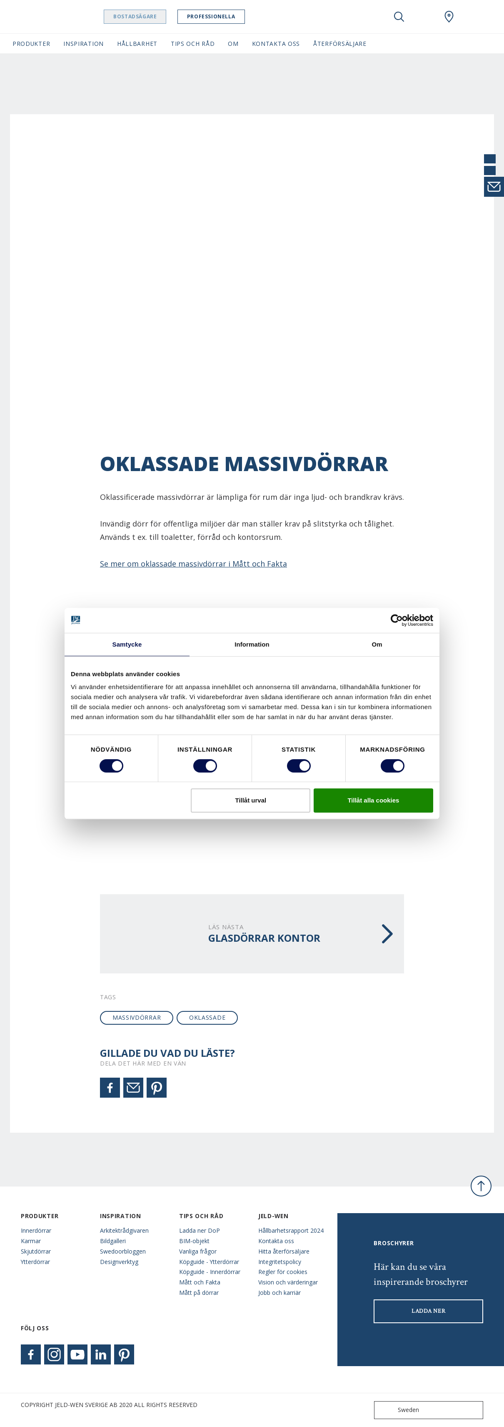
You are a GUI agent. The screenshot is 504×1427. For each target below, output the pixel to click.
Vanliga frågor (198, 1251)
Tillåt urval (250, 800)
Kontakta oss (276, 1241)
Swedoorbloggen (123, 1251)
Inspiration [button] (83, 44)
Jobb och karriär (279, 1293)
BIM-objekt (194, 1241)
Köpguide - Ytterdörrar (209, 1262)
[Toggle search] (399, 16)
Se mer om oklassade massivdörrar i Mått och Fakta (193, 564)
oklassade (207, 1017)
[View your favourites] (424, 16)
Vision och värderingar (288, 1282)
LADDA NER (428, 1311)
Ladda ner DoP (199, 1230)
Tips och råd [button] (193, 44)
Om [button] (233, 44)
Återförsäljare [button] (340, 44)
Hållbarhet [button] (137, 44)
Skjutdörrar (36, 1251)
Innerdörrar (36, 1230)
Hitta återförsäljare (283, 1251)
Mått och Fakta (199, 1282)
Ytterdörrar (35, 1262)
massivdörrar (136, 1017)
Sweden (398, 1410)
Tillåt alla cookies (373, 800)
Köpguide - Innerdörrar (209, 1272)
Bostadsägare (156, 16)
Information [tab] (252, 644)
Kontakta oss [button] (276, 44)
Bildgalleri (113, 1241)
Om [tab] (377, 644)
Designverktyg (119, 1262)
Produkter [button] (31, 44)
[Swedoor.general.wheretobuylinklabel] (449, 16)
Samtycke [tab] (127, 644)
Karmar (31, 1241)
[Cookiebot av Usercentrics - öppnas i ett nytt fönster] (396, 620)
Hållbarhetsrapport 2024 (291, 1230)
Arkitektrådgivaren (124, 1230)
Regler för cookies (282, 1272)
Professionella (232, 16)
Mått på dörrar (199, 1293)
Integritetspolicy (279, 1262)
